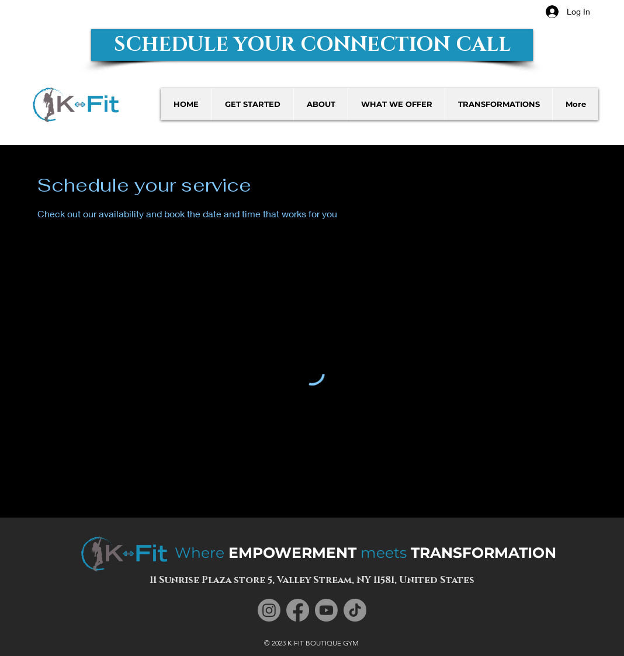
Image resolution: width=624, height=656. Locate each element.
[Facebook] (297, 610)
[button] (312, 45)
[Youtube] (326, 610)
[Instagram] (269, 610)
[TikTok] (355, 610)
